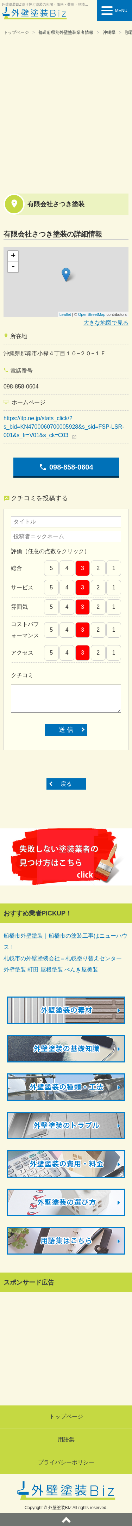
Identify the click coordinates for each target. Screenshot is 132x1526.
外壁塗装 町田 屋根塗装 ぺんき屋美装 (51, 970)
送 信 (66, 729)
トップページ (16, 32)
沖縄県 (109, 32)
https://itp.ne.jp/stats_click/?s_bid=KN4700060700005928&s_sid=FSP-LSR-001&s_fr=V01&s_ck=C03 (64, 426)
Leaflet (65, 314)
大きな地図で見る (105, 323)
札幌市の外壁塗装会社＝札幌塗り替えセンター (63, 958)
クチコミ (22, 675)
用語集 (66, 1439)
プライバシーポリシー (66, 1462)
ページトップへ (66, 1519)
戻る (66, 784)
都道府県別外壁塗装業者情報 (65, 32)
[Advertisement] (66, 113)
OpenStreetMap (92, 314)
